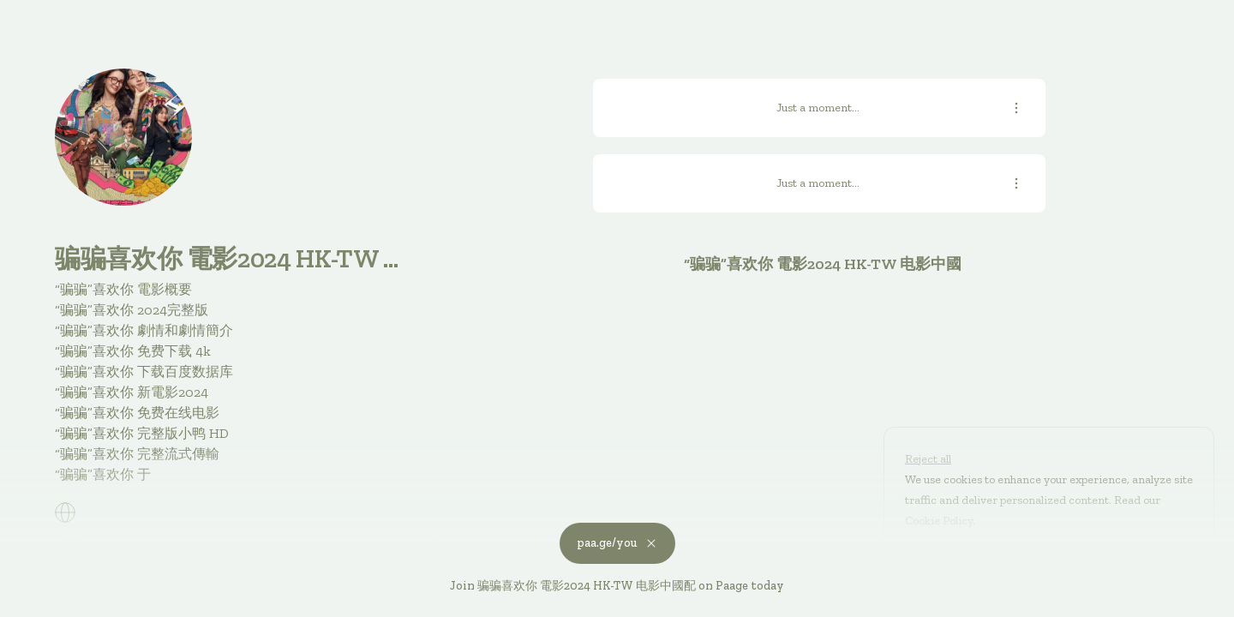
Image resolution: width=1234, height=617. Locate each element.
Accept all (1044, 560)
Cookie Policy (939, 520)
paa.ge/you (617, 543)
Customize (946, 560)
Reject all (928, 459)
